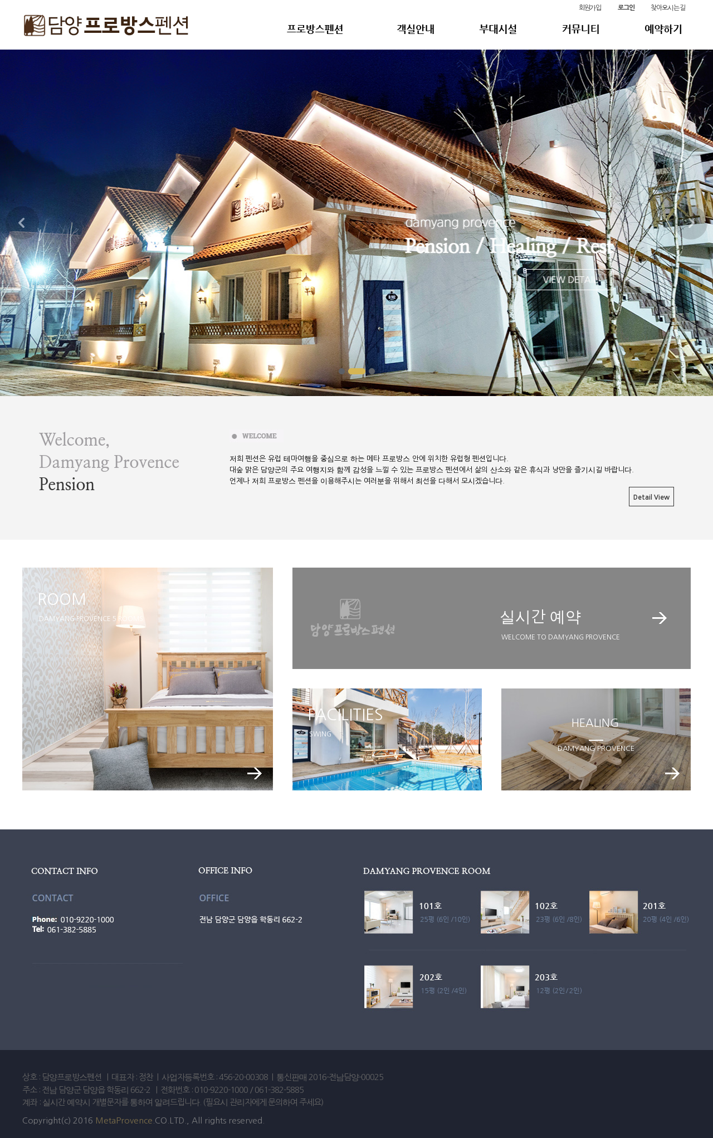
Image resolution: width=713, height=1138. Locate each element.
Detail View (651, 497)
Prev (22, 223)
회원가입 (590, 7)
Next (690, 223)
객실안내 (412, 28)
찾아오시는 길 (668, 7)
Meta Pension (330, 28)
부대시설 (492, 28)
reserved (245, 1120)
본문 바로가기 (0, 0)
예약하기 (663, 28)
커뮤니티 (569, 28)
